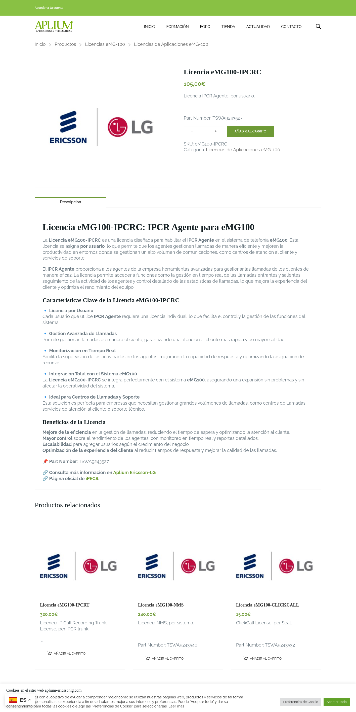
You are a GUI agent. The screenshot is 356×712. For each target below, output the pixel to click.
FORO (205, 26)
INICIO (149, 26)
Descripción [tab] (70, 202)
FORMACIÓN (177, 26)
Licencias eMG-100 (105, 44)
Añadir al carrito (250, 131)
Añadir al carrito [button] (69, 653)
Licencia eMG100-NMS (161, 605)
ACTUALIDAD (258, 26)
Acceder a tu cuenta (49, 8)
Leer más (176, 706)
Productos (65, 44)
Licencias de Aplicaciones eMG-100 (171, 44)
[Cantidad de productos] (204, 132)
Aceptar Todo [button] (337, 702)
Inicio (40, 44)
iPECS (92, 478)
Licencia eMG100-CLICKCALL (267, 605)
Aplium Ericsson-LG (134, 472)
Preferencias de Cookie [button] (300, 702)
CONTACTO (291, 26)
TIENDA (228, 26)
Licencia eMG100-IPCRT (65, 605)
